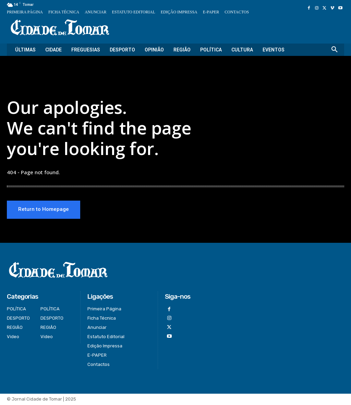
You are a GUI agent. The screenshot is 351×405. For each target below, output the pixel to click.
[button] (334, 50)
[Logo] (60, 27)
